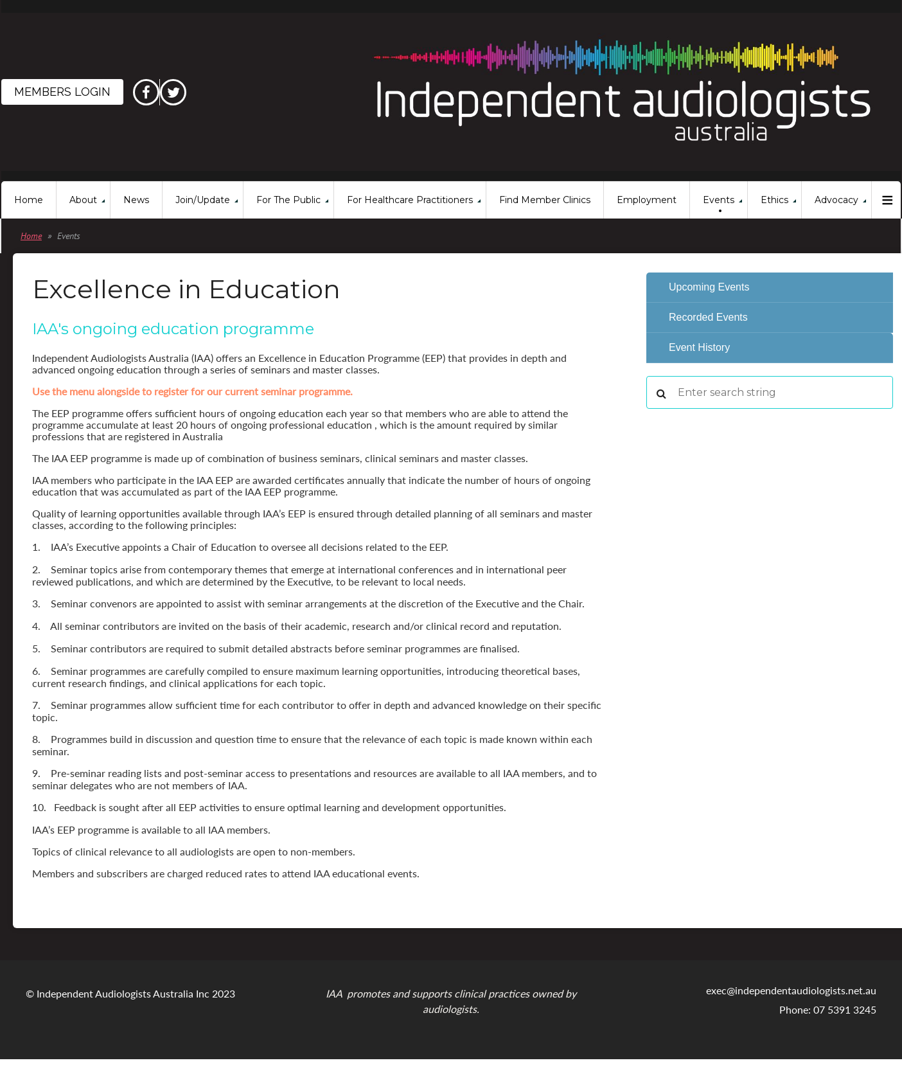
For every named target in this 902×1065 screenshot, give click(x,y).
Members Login (62, 91)
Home (31, 236)
